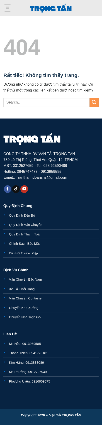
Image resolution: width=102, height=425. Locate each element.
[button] (7, 8)
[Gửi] (94, 102)
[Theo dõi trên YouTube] (24, 189)
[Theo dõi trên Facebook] (8, 189)
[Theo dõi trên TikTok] (16, 189)
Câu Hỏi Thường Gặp (23, 253)
